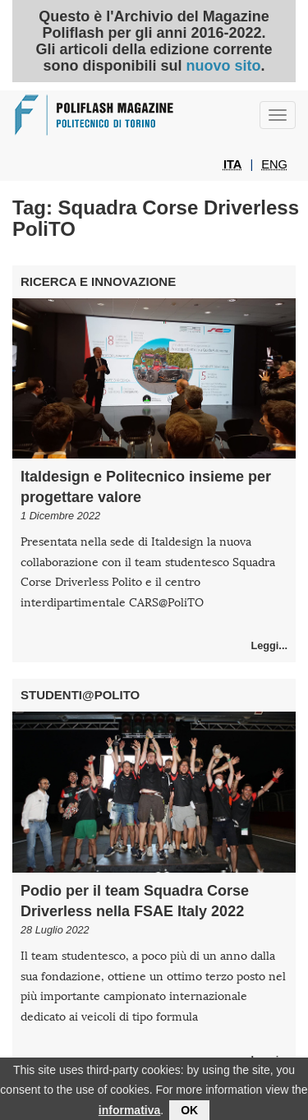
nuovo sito (223, 66)
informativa (129, 1112)
